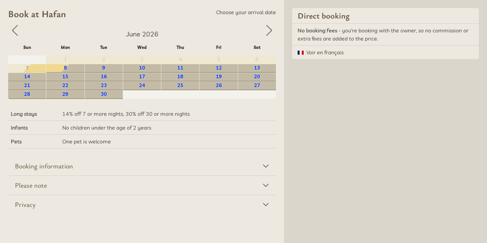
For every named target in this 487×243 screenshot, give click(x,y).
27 (257, 85)
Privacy (25, 204)
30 (104, 94)
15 (65, 76)
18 (180, 76)
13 (257, 67)
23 (104, 85)
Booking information (44, 165)
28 (27, 94)
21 (27, 85)
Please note (31, 185)
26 (219, 85)
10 (142, 67)
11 (180, 67)
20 (257, 76)
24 (142, 85)
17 (142, 76)
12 (219, 67)
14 (27, 76)
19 (219, 76)
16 (104, 76)
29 (65, 94)
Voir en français (325, 52)
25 (180, 85)
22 (65, 85)
